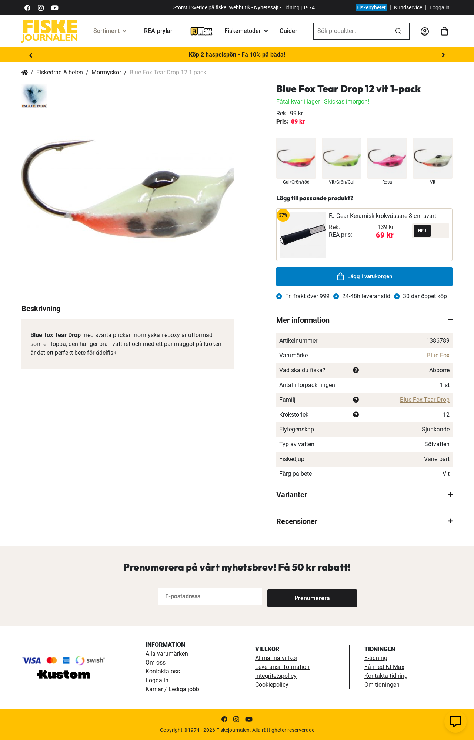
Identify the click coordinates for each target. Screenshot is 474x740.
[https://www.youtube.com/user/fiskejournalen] (55, 7)
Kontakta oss (163, 671)
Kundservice (408, 7)
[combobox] (351, 31)
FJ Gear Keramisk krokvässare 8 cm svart (382, 215)
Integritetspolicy (276, 675)
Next (443, 55)
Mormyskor (106, 72)
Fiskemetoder (242, 30)
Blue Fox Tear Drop (425, 399)
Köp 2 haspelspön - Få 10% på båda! (237, 54)
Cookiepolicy (271, 684)
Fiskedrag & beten (59, 72)
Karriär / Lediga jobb (172, 689)
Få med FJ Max (384, 666)
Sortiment (106, 30)
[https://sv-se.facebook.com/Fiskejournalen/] (27, 7)
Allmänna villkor (276, 658)
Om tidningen (382, 684)
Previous (31, 55)
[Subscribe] (292, 596)
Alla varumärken (167, 653)
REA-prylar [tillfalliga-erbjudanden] (158, 30)
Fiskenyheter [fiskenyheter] (371, 7)
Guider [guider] (288, 30)
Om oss (156, 662)
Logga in (440, 7)
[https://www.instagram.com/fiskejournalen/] (41, 7)
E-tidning (375, 658)
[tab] (364, 320)
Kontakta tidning (386, 675)
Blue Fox (438, 355)
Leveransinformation (282, 666)
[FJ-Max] (201, 30)
